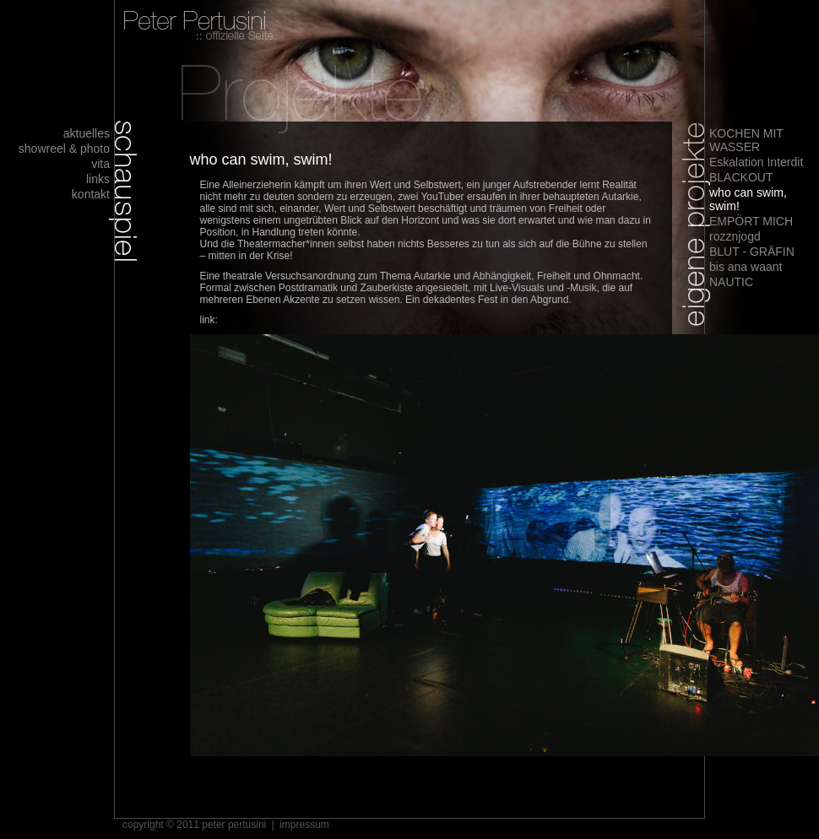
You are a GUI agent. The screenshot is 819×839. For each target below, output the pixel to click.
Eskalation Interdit (756, 162)
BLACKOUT (741, 177)
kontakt (91, 194)
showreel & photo (64, 148)
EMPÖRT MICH (751, 221)
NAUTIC (731, 282)
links (98, 179)
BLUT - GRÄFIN (752, 251)
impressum (304, 825)
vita (100, 164)
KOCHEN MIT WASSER (746, 140)
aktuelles (86, 133)
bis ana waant (745, 266)
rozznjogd (735, 236)
